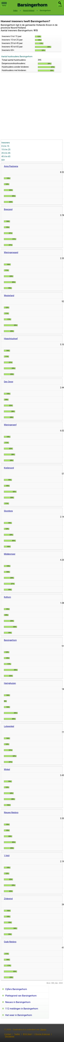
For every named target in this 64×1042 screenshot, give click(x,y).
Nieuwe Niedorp (11, 812)
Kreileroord (9, 468)
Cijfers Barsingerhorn (16, 989)
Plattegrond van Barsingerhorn (21, 995)
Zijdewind (8, 898)
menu (4, 4)
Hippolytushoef (11, 338)
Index (15, 11)
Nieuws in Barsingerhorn (17, 1002)
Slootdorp (8, 511)
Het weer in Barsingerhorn (18, 1015)
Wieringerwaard (11, 252)
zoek (60, 6)
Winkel (7, 769)
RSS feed (27, 1034)
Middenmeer (9, 554)
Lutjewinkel (9, 726)
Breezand (8, 209)
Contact (7, 1034)
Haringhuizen (10, 683)
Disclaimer (9, 1036)
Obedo (43, 1029)
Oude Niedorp (10, 942)
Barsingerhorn (10, 640)
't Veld (6, 855)
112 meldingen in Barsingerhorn (21, 1008)
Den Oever (8, 382)
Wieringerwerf (10, 425)
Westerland (9, 295)
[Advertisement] (30, 108)
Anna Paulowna (11, 166)
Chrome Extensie (42, 1034)
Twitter (17, 1034)
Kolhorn (7, 597)
